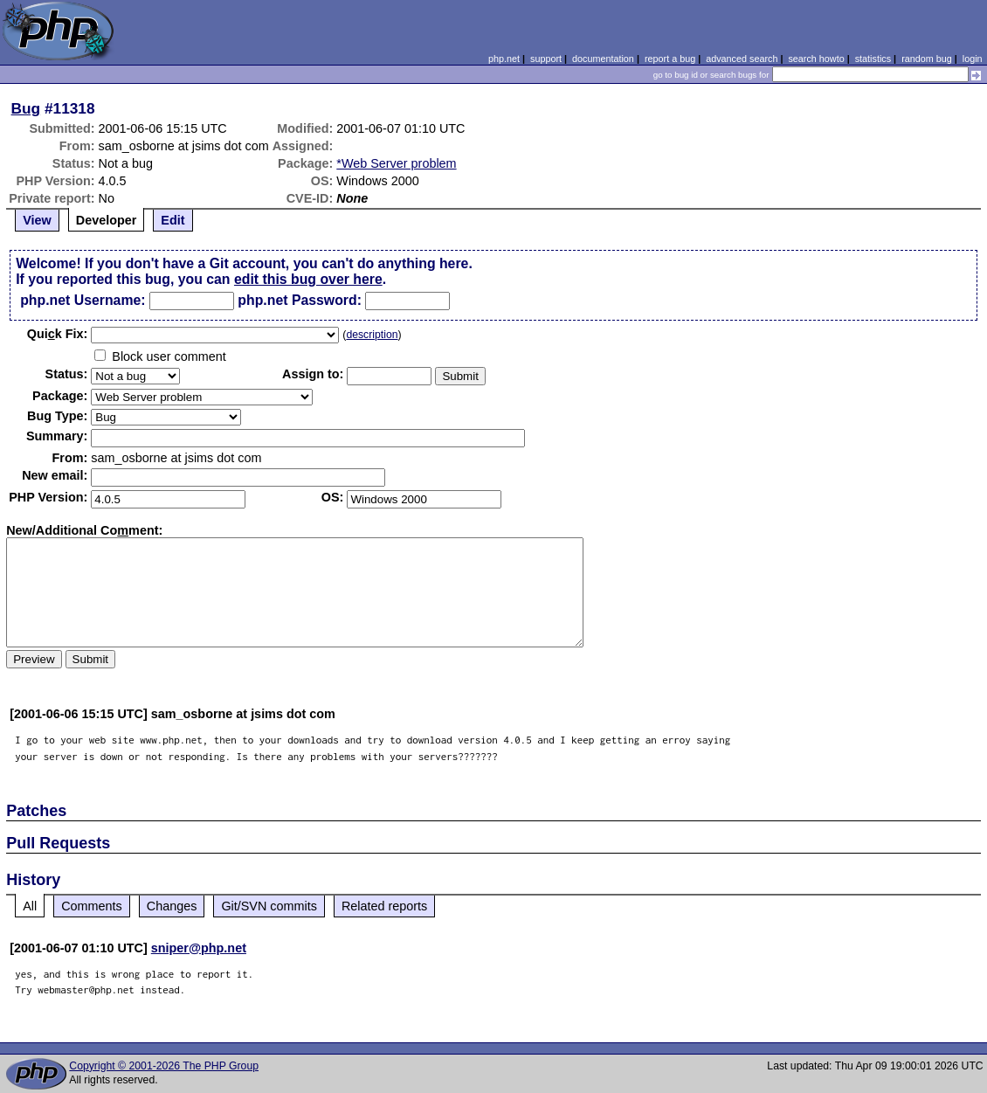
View (37, 220)
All (30, 906)
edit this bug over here (308, 279)
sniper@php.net (198, 948)
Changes (172, 906)
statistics (873, 58)
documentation (603, 58)
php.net (504, 58)
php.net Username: (82, 300)
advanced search (741, 58)
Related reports (384, 906)
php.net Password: (300, 300)
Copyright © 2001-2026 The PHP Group (164, 1066)
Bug (26, 108)
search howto (816, 58)
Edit (172, 220)
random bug (926, 58)
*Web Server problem (396, 163)
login (973, 58)
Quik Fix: (57, 334)
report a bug (670, 58)
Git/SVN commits (269, 906)
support (546, 58)
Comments (91, 906)
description (371, 335)
